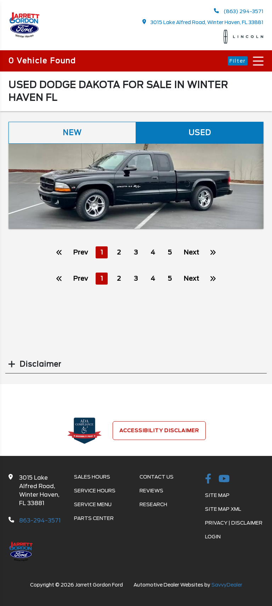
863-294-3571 (40, 520)
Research (153, 504)
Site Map (217, 495)
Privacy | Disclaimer (233, 523)
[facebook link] (208, 479)
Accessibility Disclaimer (159, 430)
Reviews (151, 490)
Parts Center (94, 518)
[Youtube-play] (224, 479)
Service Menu (93, 504)
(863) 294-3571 (239, 11)
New (72, 132)
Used (199, 132)
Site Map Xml (223, 509)
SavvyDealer (226, 585)
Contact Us (157, 477)
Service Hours (94, 490)
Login (213, 536)
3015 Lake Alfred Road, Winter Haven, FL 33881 (203, 22)
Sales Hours (92, 477)
